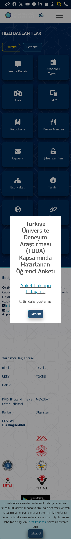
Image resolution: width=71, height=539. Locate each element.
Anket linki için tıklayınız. (35, 289)
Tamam (35, 314)
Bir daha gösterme (37, 301)
